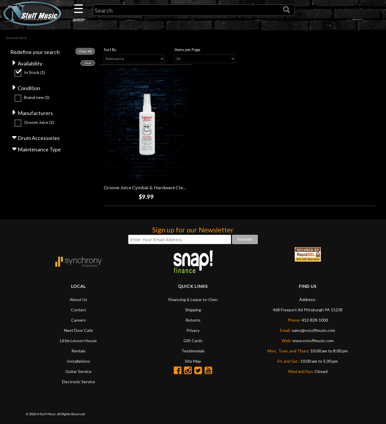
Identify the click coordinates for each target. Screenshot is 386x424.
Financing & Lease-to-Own (193, 299)
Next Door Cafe (78, 330)
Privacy (193, 330)
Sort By (110, 49)
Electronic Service (78, 381)
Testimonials (193, 350)
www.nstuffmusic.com (313, 340)
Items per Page (187, 49)
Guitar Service (78, 371)
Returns (193, 319)
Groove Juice (39, 122)
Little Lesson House (78, 340)
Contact (78, 309)
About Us (78, 299)
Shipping (193, 309)
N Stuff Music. (46, 414)
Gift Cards (193, 340)
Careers (78, 319)
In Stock (34, 72)
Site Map (193, 361)
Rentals (78, 350)
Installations (78, 361)
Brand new (36, 97)
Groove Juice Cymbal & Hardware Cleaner (148, 187)
